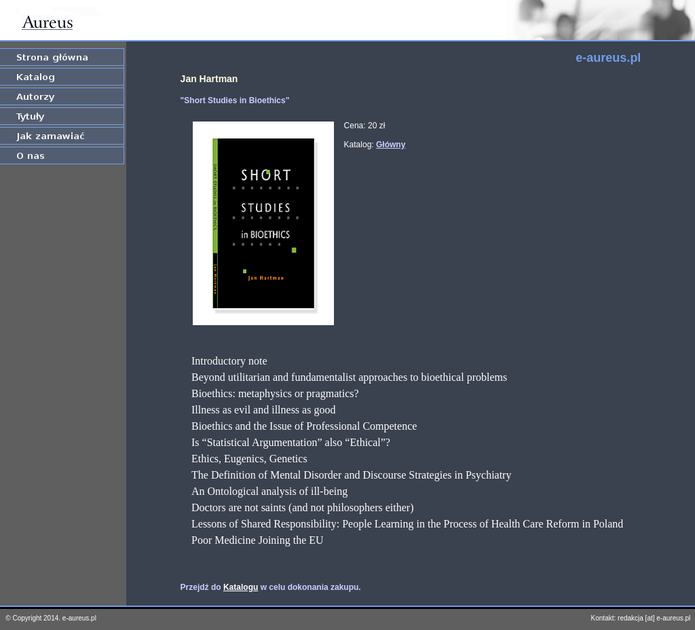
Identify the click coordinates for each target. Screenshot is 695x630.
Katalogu (240, 587)
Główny (390, 144)
